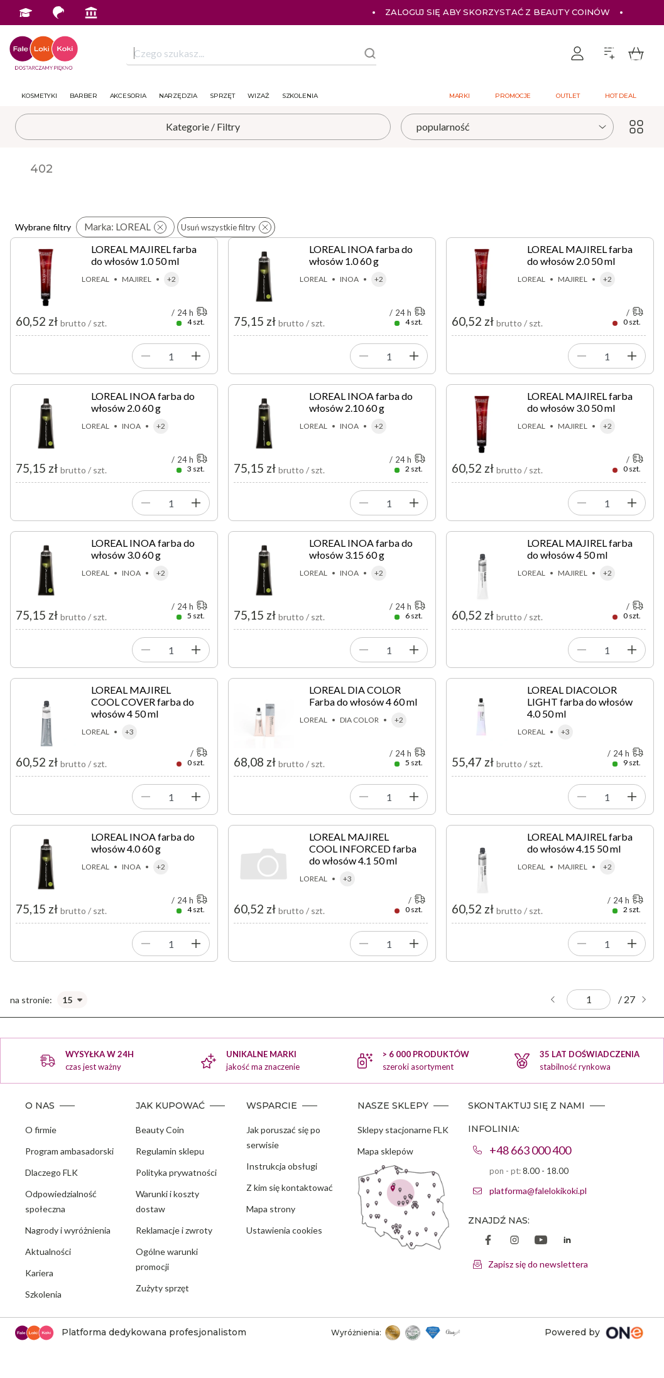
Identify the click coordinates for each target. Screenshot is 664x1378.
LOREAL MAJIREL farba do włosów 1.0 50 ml (144, 255)
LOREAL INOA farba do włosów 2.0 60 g (143, 402)
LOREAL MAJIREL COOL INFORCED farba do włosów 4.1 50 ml (362, 848)
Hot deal (620, 96)
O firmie (41, 1129)
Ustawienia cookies (284, 1230)
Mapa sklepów (385, 1151)
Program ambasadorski (69, 1151)
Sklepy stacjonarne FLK (403, 1129)
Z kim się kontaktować (289, 1187)
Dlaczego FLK (51, 1172)
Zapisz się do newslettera (538, 1264)
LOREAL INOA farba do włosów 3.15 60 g (361, 549)
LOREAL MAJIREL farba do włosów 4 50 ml (580, 549)
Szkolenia (300, 96)
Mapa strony (270, 1208)
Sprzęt (222, 96)
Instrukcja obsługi (281, 1166)
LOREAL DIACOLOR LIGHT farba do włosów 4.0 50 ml (580, 701)
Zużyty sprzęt (162, 1288)
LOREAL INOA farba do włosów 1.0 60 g (361, 255)
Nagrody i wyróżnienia (68, 1230)
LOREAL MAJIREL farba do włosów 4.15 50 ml (580, 842)
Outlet (567, 96)
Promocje (513, 96)
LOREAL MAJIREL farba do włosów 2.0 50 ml (580, 255)
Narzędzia (178, 96)
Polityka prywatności (176, 1172)
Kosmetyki (39, 96)
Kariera (39, 1273)
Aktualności (48, 1251)
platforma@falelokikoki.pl (538, 1190)
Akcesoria (128, 96)
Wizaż (258, 96)
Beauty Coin (160, 1129)
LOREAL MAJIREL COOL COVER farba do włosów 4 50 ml (142, 701)
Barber (83, 96)
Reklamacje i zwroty (174, 1230)
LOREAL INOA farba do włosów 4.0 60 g (143, 842)
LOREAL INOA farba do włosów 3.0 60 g (143, 549)
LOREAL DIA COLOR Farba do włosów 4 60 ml (363, 696)
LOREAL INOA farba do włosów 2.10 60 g (361, 402)
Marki (460, 96)
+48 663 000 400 (530, 1150)
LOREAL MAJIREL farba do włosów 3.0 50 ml (580, 402)
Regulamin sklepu (170, 1151)
